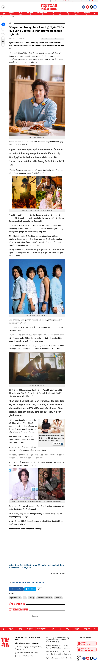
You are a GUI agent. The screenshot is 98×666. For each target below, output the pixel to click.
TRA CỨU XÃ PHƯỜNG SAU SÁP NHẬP (69, 1)
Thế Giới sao (76, 13)
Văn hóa (52, 13)
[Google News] (53, 39)
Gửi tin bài (83, 1)
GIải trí (67, 13)
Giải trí (11, 17)
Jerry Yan (58, 598)
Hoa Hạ (31, 598)
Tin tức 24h (11, 13)
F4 (25, 598)
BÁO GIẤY (54, 1)
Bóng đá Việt (30, 13)
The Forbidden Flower (44, 598)
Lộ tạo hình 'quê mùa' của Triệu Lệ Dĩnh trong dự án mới (28, 582)
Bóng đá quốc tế (42, 13)
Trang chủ (4, 17)
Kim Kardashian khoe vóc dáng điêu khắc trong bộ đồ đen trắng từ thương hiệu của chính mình (51, 438)
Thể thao (20, 13)
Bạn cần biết (87, 13)
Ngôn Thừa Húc (15, 598)
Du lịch (60, 13)
